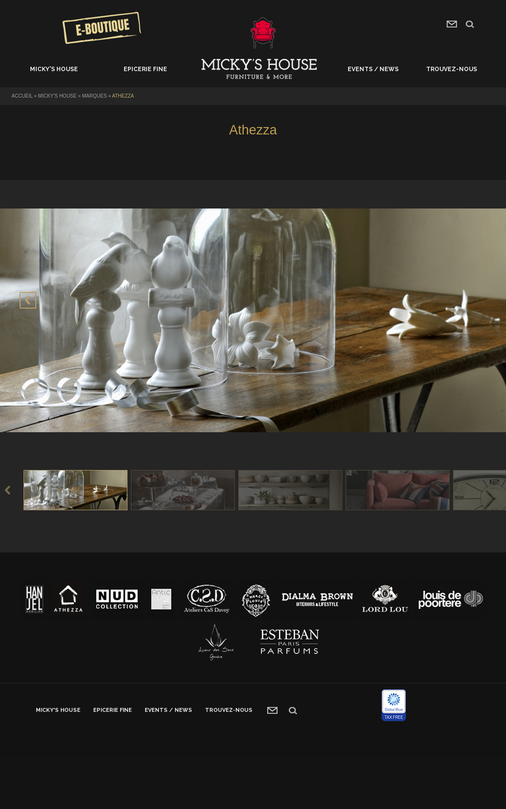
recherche (470, 24)
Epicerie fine (145, 69)
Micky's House (54, 69)
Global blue (393, 705)
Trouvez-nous (451, 69)
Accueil (259, 69)
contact (452, 24)
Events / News (373, 69)
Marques (94, 96)
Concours (102, 28)
